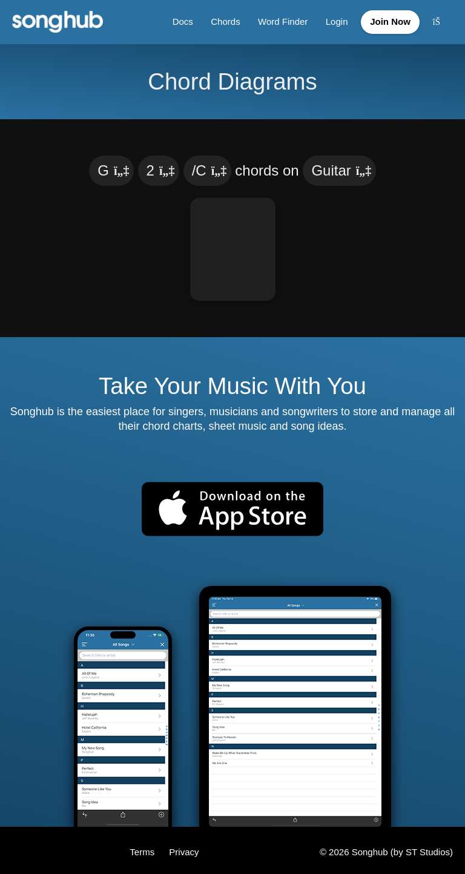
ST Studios (428, 848)
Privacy (184, 848)
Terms (143, 848)
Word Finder (278, 20)
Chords (220, 20)
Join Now (388, 20)
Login (333, 20)
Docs (177, 20)
